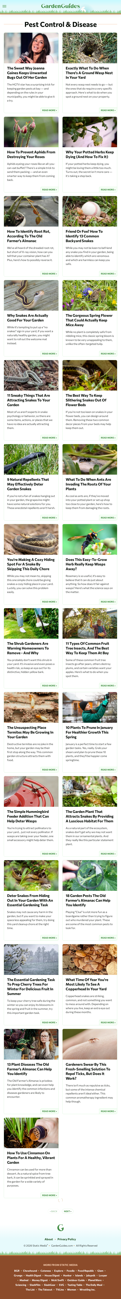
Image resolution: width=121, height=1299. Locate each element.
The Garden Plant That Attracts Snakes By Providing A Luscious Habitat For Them (90, 816)
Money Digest (40, 1280)
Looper (103, 1275)
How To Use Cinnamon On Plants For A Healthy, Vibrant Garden (31, 1158)
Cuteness (45, 1270)
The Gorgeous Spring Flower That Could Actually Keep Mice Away (89, 320)
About (49, 1239)
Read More (48, 110)
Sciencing (20, 1284)
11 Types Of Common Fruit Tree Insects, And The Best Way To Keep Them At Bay (87, 648)
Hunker (67, 1275)
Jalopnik (90, 1275)
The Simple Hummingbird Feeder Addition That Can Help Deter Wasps (28, 816)
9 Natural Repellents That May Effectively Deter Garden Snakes (28, 484)
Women (71, 1289)
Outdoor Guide (76, 1280)
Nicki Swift (57, 1280)
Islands (79, 1275)
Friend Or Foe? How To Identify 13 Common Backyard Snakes (84, 236)
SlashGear (49, 1284)
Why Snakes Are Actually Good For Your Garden (27, 317)
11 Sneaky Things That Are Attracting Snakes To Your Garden (28, 400)
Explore (58, 1270)
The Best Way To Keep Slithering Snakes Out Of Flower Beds (86, 400)
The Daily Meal (94, 1284)
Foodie (71, 1270)
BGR (17, 1270)
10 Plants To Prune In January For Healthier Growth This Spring (89, 732)
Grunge (18, 1275)
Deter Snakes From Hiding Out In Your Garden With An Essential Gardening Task (30, 900)
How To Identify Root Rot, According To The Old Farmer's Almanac (28, 236)
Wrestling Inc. (87, 1289)
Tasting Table (74, 1284)
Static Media (40, 1245)
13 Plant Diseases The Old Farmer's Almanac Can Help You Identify (29, 1069)
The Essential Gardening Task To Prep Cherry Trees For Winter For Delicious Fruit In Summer (31, 986)
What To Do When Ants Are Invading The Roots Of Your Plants (88, 484)
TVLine (60, 1289)
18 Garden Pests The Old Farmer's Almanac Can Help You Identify (88, 900)
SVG (61, 1284)
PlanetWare (94, 1280)
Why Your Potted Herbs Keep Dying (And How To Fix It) (90, 154)
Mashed (24, 1280)
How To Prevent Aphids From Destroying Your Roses (31, 154)
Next (67, 1211)
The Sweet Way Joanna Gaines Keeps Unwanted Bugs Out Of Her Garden (27, 73)
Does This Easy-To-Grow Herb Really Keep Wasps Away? (86, 564)
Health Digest (33, 1275)
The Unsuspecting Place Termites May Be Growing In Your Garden (30, 732)
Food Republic (86, 1270)
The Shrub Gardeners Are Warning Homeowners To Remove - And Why (28, 648)
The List (30, 1289)
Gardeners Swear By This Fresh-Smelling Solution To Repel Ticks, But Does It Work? (88, 1071)
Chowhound (30, 1270)
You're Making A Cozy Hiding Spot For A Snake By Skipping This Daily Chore (31, 564)
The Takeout (45, 1289)
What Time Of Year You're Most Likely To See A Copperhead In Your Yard (87, 984)
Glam (100, 1270)
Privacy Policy (67, 1239)
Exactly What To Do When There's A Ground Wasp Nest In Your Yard (89, 73)
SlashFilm (35, 1284)
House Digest (52, 1275)
